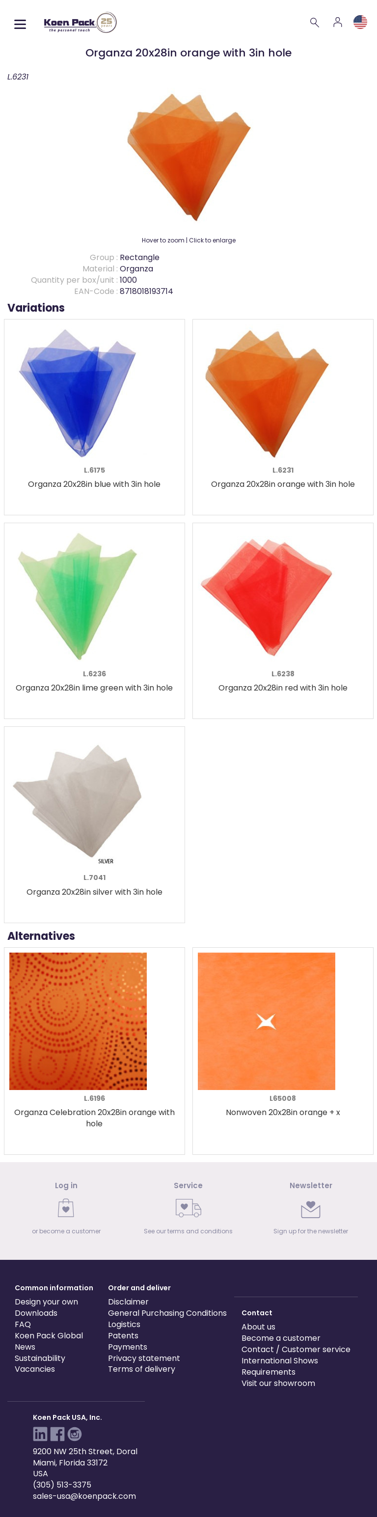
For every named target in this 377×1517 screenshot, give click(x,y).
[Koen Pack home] (80, 22)
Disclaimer (128, 1301)
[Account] (338, 22)
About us (258, 1326)
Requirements (269, 1372)
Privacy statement (144, 1358)
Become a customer (281, 1338)
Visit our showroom (278, 1383)
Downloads (36, 1313)
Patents (123, 1335)
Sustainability (40, 1358)
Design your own (46, 1301)
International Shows (280, 1360)
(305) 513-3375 (62, 1484)
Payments (127, 1347)
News (25, 1347)
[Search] (315, 22)
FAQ (23, 1324)
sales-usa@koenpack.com (84, 1496)
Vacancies (35, 1369)
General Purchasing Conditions (167, 1313)
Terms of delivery (141, 1369)
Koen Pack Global (49, 1335)
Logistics (124, 1324)
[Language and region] (360, 22)
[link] (66, 1211)
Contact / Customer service (296, 1349)
